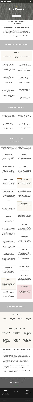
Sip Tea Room (3, 400)
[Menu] (31, 1)
